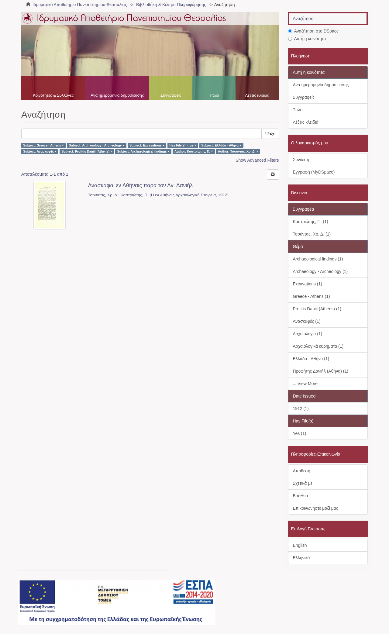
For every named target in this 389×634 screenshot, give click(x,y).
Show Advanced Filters (257, 160)
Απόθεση (301, 470)
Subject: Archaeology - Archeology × (96, 145)
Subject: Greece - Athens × (43, 145)
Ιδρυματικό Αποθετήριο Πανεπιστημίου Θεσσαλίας (80, 4)
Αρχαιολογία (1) (307, 333)
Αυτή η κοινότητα (307, 38)
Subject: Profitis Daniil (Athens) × (87, 151)
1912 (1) (301, 408)
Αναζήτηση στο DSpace (313, 31)
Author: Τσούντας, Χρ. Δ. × (238, 151)
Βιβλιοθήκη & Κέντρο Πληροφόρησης (171, 4)
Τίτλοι (214, 95)
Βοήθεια (300, 495)
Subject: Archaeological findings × (143, 151)
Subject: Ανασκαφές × (40, 151)
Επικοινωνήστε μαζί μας (315, 508)
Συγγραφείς (170, 95)
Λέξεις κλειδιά (257, 95)
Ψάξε (270, 133)
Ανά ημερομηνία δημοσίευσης (117, 95)
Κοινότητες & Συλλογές (53, 95)
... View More (305, 383)
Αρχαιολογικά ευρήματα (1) (318, 346)
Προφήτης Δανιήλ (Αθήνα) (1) (320, 371)
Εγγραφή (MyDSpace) (314, 172)
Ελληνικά (301, 557)
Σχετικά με (302, 483)
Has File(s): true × (182, 145)
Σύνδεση (301, 159)
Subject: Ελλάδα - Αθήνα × (221, 145)
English (300, 545)
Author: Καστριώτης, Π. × (193, 151)
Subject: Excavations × (146, 145)
